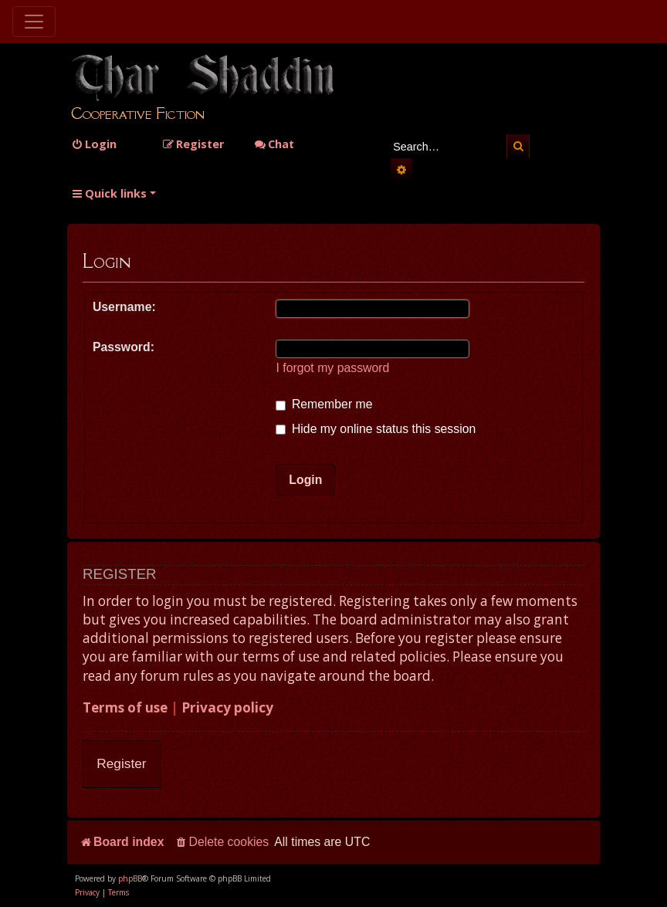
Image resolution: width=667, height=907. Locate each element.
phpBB (130, 878)
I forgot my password (332, 367)
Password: (123, 347)
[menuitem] (94, 144)
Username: (124, 306)
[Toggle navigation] (34, 21)
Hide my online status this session (376, 428)
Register (121, 763)
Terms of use (125, 707)
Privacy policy (227, 707)
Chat (274, 144)
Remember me (324, 404)
